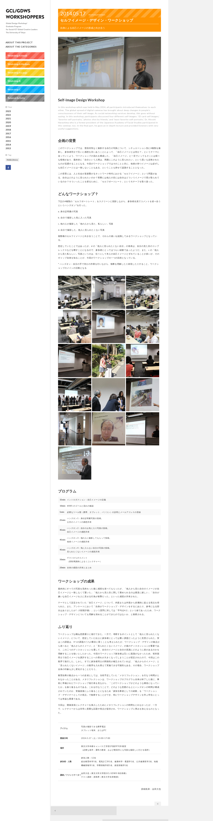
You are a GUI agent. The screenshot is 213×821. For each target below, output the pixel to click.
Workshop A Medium (19, 64)
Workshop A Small (17, 56)
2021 (8, 119)
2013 (8, 148)
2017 (8, 133)
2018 (8, 130)
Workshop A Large (17, 73)
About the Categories (21, 47)
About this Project (19, 43)
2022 (8, 115)
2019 (8, 126)
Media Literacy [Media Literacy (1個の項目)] (12, 160)
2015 (8, 141)
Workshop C (14, 89)
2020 (8, 122)
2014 (8, 145)
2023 (8, 111)
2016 (8, 137)
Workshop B (14, 81)
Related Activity (16, 98)
